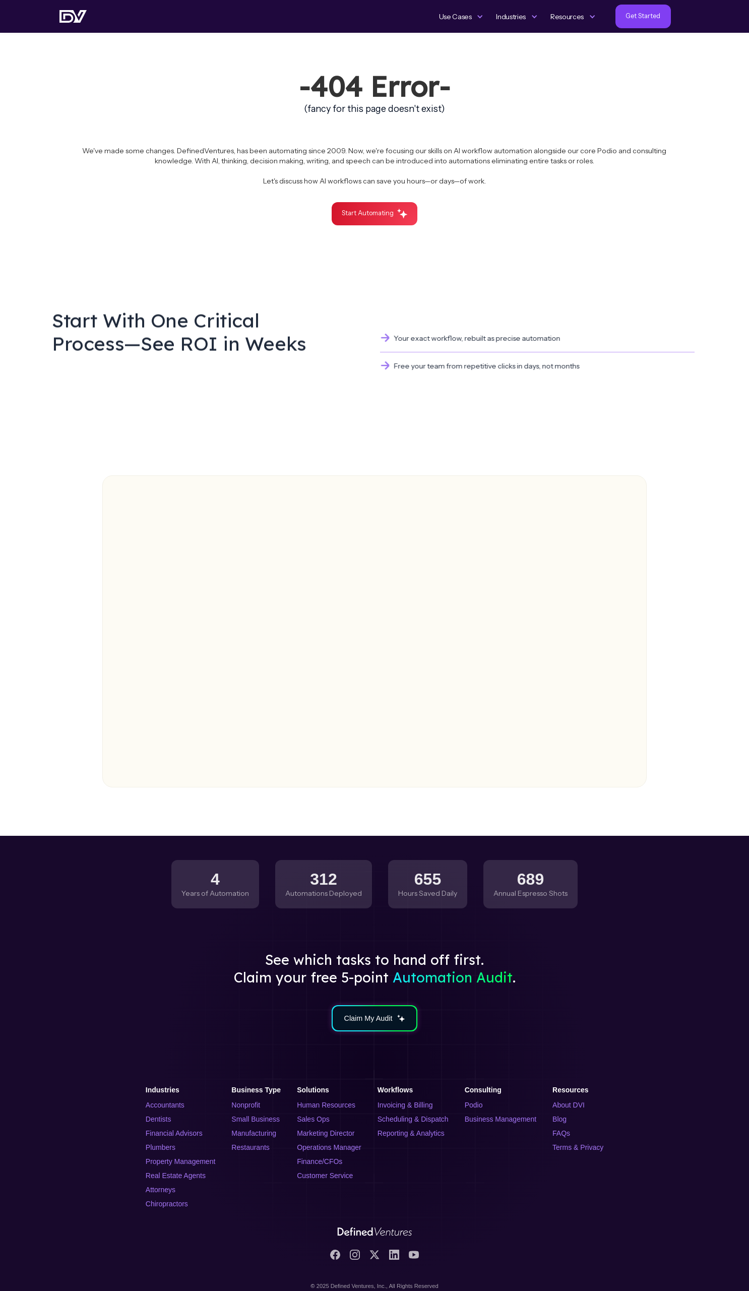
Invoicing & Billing (405, 1105)
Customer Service (325, 1176)
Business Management (500, 1119)
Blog (559, 1119)
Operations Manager (329, 1147)
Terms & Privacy (577, 1147)
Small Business (255, 1119)
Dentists (158, 1119)
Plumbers (160, 1147)
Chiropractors (167, 1204)
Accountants (165, 1105)
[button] (461, 16)
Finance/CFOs (319, 1161)
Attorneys (160, 1190)
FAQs (561, 1133)
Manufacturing (253, 1133)
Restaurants (250, 1147)
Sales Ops (313, 1119)
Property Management (181, 1161)
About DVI (568, 1105)
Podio (474, 1105)
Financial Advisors (174, 1133)
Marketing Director (325, 1133)
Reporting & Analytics (411, 1133)
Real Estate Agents (176, 1176)
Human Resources (326, 1105)
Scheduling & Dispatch (413, 1119)
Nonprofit (245, 1105)
